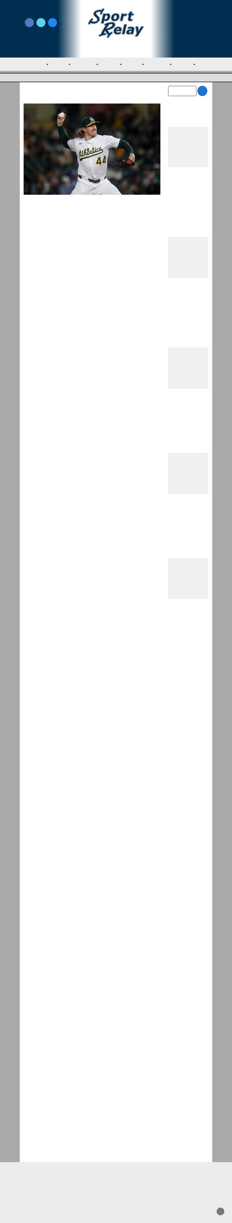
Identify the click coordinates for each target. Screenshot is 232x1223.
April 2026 (177, 1085)
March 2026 (178, 1096)
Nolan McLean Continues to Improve (181, 943)
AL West (112, 64)
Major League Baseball (41, 77)
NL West (185, 64)
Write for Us (188, 23)
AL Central (86, 64)
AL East (62, 64)
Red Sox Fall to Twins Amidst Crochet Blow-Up (187, 998)
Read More (41, 278)
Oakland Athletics (45, 235)
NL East (135, 64)
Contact (31, 1173)
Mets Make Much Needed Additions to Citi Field (188, 796)
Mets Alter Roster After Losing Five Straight (184, 1021)
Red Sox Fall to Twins (187, 982)
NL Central (160, 64)
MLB (43, 64)
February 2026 (181, 1107)
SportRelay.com (128, 1212)
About (29, 1162)
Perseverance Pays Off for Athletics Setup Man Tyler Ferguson (87, 215)
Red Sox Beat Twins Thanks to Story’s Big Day (187, 966)
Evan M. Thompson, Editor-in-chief (66, 228)
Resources (33, 1184)
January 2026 (180, 1117)
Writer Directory (131, 1159)
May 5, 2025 (107, 228)
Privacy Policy (82, 1165)
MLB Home (34, 1151)
